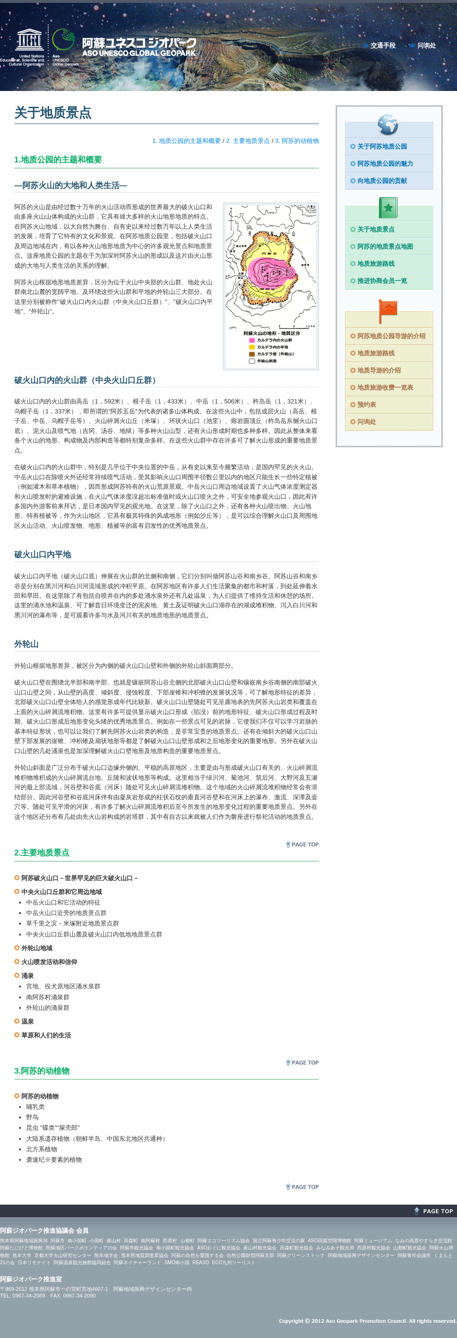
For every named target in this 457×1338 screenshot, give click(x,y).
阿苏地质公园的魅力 (385, 163)
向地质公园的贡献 (382, 180)
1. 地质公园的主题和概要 (186, 140)
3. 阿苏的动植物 (297, 140)
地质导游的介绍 (379, 370)
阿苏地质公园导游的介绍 (392, 336)
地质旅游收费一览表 (385, 387)
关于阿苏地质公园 (382, 146)
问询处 (426, 45)
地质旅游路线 (376, 263)
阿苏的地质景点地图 (385, 246)
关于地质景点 (376, 229)
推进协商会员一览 (382, 280)
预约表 (367, 404)
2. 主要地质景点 (248, 140)
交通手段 (383, 45)
